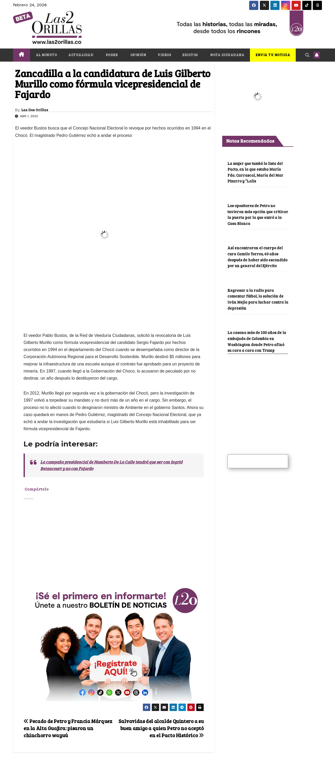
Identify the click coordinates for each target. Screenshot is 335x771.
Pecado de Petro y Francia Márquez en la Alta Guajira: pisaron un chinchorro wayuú (68, 728)
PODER (111, 54)
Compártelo (37, 489)
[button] (307, 55)
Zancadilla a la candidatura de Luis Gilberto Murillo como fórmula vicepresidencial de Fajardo (112, 83)
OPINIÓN (137, 54)
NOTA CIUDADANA (226, 54)
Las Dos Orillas (34, 110)
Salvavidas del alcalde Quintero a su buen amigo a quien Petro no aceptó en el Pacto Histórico (161, 728)
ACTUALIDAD (80, 54)
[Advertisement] (114, 542)
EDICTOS (190, 54)
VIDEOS (164, 54)
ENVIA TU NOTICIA (273, 54)
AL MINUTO (46, 54)
